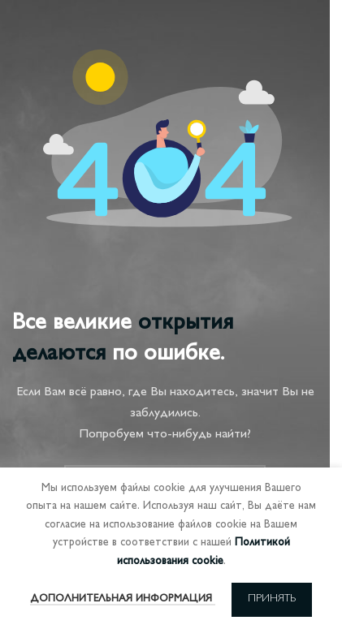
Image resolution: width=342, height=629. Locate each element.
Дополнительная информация (122, 599)
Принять (272, 599)
